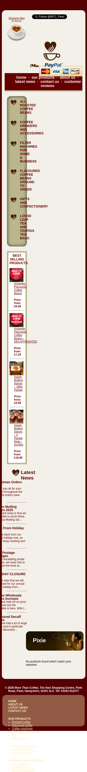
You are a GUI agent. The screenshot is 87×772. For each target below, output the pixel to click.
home (21, 77)
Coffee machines (22, 728)
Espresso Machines (24, 746)
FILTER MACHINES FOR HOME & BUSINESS (28, 152)
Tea (14, 735)
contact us (50, 82)
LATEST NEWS (18, 707)
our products (43, 77)
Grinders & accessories (26, 731)
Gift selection (20, 738)
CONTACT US (17, 711)
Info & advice (20, 764)
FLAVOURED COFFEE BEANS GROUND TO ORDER (30, 180)
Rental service (20, 767)
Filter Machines (21, 752)
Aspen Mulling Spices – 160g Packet (18, 383)
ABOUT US (15, 704)
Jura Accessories (22, 749)
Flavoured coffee (22, 725)
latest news (25, 82)
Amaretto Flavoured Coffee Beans (20, 288)
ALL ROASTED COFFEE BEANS (28, 107)
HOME (12, 701)
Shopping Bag (17, 18)
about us (67, 77)
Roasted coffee (21, 722)
